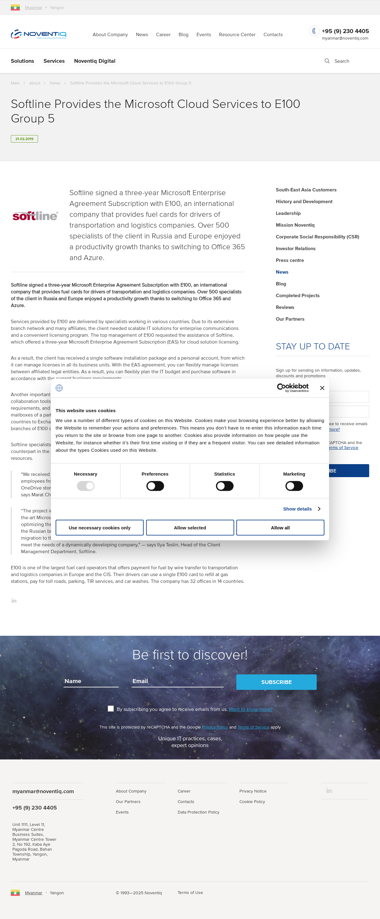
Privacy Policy (215, 727)
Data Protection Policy (198, 812)
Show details (297, 508)
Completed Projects (298, 295)
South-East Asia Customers (306, 189)
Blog (183, 34)
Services (54, 61)
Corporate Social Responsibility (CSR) (317, 236)
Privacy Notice (253, 791)
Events (203, 34)
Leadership (288, 213)
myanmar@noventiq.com (345, 38)
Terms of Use (190, 892)
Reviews (285, 307)
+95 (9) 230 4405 (345, 31)
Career (163, 34)
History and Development (304, 201)
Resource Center (237, 34)
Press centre (290, 260)
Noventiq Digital (95, 61)
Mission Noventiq (295, 225)
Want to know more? (250, 709)
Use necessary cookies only (99, 527)
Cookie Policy (252, 801)
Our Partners (290, 319)
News (142, 34)
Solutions (22, 61)
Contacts (273, 34)
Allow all (280, 527)
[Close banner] (322, 388)
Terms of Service (342, 447)
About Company (110, 34)
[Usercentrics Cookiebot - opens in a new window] (282, 388)
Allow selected (190, 527)
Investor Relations (296, 248)
